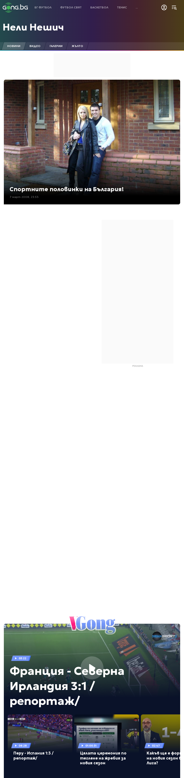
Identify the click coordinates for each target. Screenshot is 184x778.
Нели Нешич (33, 27)
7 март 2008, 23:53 (24, 197)
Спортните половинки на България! (67, 189)
